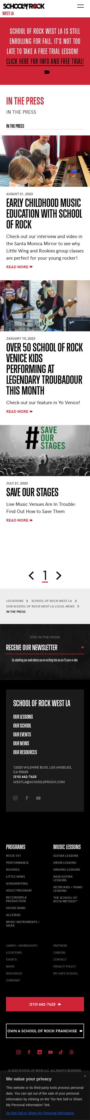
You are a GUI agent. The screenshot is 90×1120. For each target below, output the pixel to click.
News (10, 966)
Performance (17, 862)
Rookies (12, 869)
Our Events (22, 734)
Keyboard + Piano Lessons (68, 889)
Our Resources (25, 752)
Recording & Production (16, 899)
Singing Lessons (66, 869)
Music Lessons (67, 847)
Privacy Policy (64, 966)
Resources (14, 973)
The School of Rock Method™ (65, 899)
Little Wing (15, 876)
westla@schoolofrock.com (39, 782)
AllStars (13, 915)
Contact (59, 959)
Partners (60, 945)
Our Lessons (23, 716)
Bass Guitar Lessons (62, 878)
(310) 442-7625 (24, 776)
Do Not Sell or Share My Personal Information (40, 1113)
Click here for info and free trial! (45, 61)
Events (11, 959)
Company (13, 980)
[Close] (85, 1076)
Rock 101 (13, 855)
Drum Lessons (64, 862)
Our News (21, 743)
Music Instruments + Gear (23, 924)
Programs (15, 847)
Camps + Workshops (21, 945)
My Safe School (65, 973)
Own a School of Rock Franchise (45, 1030)
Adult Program (18, 890)
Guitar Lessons (65, 855)
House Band (15, 908)
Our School (22, 725)
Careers (59, 952)
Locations (14, 952)
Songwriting (17, 883)
